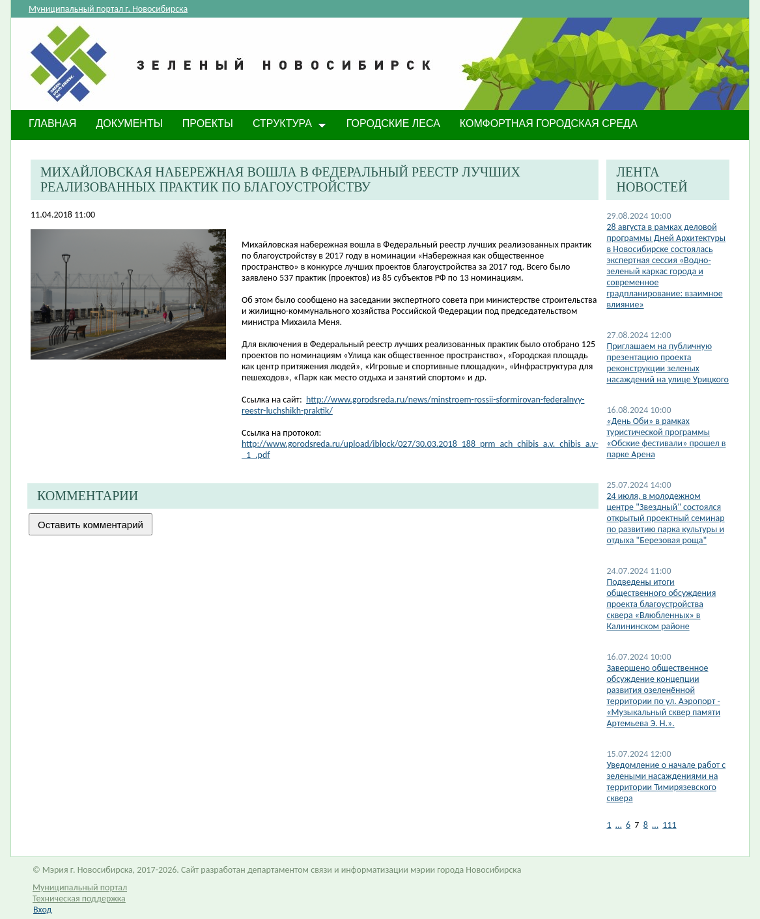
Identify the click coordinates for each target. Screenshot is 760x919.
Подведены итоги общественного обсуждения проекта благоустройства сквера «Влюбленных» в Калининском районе (661, 604)
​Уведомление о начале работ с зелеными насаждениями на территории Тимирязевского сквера (665, 781)
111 (669, 824)
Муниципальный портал (80, 887)
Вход (42, 909)
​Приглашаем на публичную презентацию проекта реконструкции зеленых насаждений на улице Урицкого (667, 363)
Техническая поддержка (79, 898)
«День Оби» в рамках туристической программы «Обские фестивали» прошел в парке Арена (665, 438)
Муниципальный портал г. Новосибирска (108, 8)
